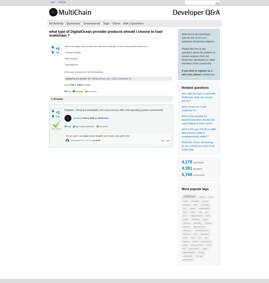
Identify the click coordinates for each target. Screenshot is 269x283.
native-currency (206, 241)
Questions (73, 23)
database (186, 241)
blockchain (186, 205)
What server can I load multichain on (194, 108)
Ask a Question (133, 23)
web (199, 238)
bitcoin (185, 245)
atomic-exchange (199, 227)
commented (75, 140)
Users (116, 23)
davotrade (96, 140)
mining (192, 212)
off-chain (201, 252)
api (206, 212)
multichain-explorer (196, 216)
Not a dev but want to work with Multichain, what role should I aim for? (199, 97)
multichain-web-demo (201, 230)
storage (195, 241)
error (184, 208)
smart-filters (197, 223)
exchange (199, 256)
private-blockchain (196, 245)
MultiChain (200, 37)
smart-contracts (194, 249)
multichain (189, 196)
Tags (106, 23)
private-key (186, 227)
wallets (205, 249)
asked (67, 85)
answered (78, 118)
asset (184, 212)
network (208, 245)
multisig (205, 219)
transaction (186, 223)
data (195, 234)
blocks (185, 238)
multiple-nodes (187, 256)
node (200, 212)
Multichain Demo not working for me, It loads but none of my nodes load (198, 146)
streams (202, 197)
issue (184, 216)
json (206, 238)
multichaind (195, 219)
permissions (205, 205)
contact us (208, 74)
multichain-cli (187, 230)
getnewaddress (188, 260)
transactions (195, 201)
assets (211, 197)
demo (192, 238)
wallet (195, 205)
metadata (208, 223)
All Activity (56, 23)
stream (185, 201)
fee (184, 249)
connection (186, 234)
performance (204, 234)
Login (52, 2)
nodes (208, 216)
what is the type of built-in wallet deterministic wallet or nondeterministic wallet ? (199, 133)
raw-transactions (204, 208)
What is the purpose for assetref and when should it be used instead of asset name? (198, 120)
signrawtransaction (189, 252)
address (192, 208)
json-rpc (205, 201)
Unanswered (91, 23)
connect (185, 219)
